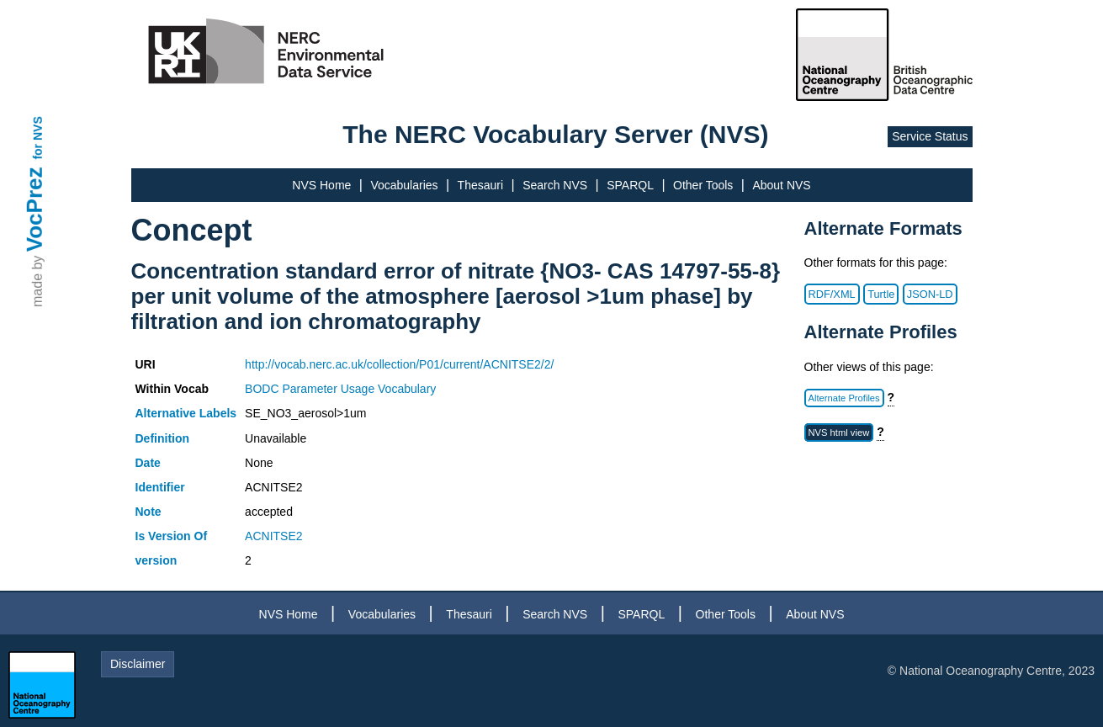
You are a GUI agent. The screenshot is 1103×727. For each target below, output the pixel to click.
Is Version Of (171, 536)
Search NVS (554, 185)
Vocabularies (403, 185)
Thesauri (480, 185)
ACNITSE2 (273, 536)
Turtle (880, 294)
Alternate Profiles (844, 398)
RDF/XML (832, 294)
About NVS (781, 185)
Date (148, 463)
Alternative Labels (186, 413)
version (156, 560)
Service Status (930, 136)
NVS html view (839, 432)
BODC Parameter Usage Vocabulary (340, 388)
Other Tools (703, 185)
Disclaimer (137, 664)
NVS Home (321, 185)
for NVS (38, 137)
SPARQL (630, 185)
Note (148, 511)
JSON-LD (930, 294)
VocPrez (34, 209)
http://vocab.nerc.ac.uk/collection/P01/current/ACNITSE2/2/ (399, 364)
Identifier (160, 487)
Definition (162, 438)
